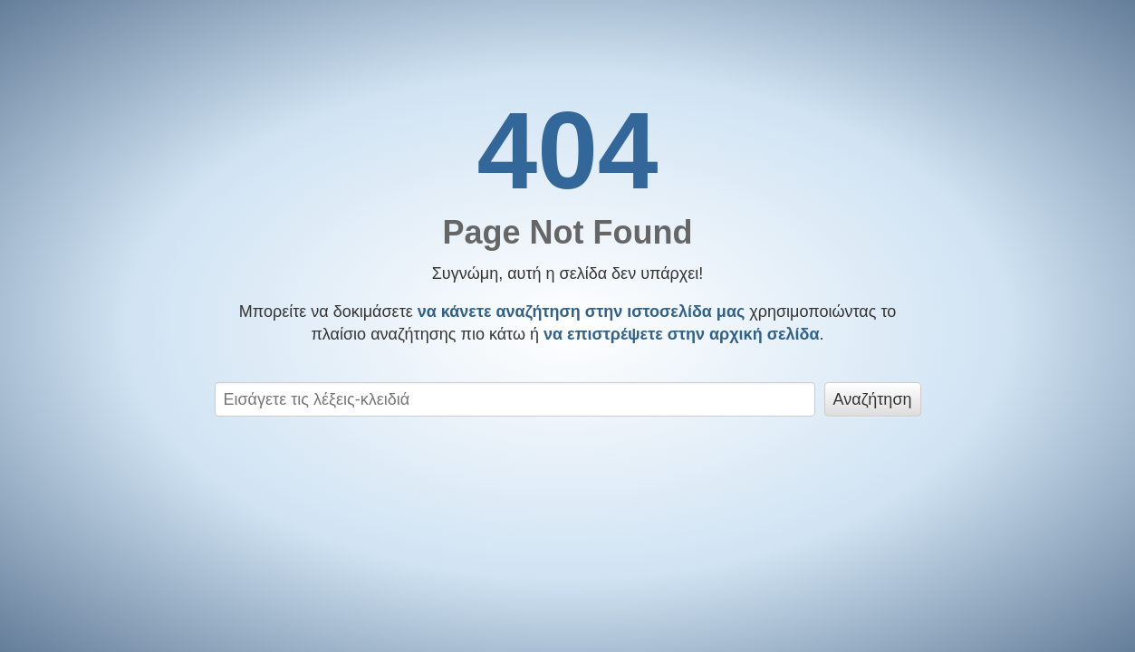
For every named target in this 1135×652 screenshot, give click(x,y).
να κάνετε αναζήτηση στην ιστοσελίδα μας (581, 311)
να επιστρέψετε (681, 334)
